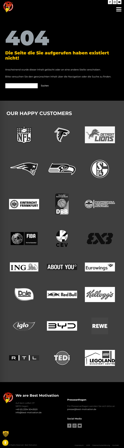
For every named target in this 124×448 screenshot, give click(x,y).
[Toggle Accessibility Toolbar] (5, 442)
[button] (5, 438)
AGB (88, 445)
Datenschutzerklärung (101, 445)
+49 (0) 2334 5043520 (27, 409)
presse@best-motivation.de (81, 409)
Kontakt (115, 445)
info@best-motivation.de (29, 412)
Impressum (79, 445)
